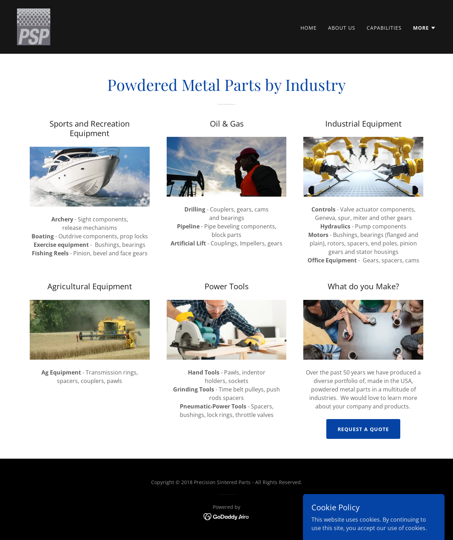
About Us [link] (341, 27)
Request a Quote (363, 429)
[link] (33, 26)
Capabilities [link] (384, 27)
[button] (424, 28)
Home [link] (308, 27)
